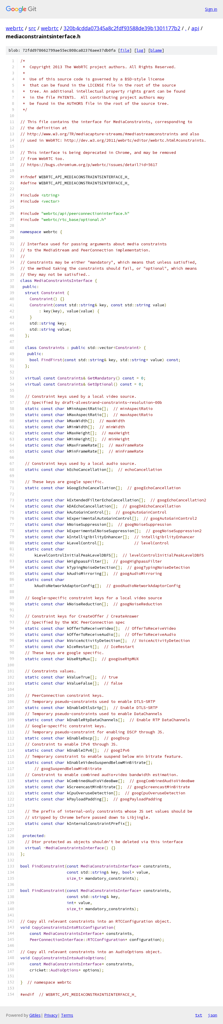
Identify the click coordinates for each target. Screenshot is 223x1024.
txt (198, 1015)
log (139, 50)
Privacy (50, 1015)
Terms (67, 1015)
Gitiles (35, 1015)
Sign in (211, 9)
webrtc (15, 28)
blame (156, 50)
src (32, 28)
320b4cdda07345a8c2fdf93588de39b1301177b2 (122, 28)
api (195, 28)
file (125, 50)
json (212, 1015)
